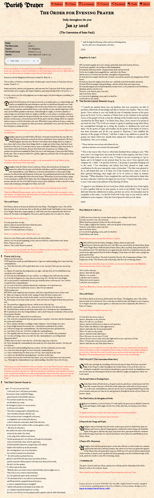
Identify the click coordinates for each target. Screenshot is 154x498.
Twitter (103, 4)
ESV (83, 49)
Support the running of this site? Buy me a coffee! (94, 489)
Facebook (118, 4)
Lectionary (86, 4)
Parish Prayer (23, 5)
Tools (132, 4)
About (145, 4)
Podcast (57, 4)
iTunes (70, 4)
